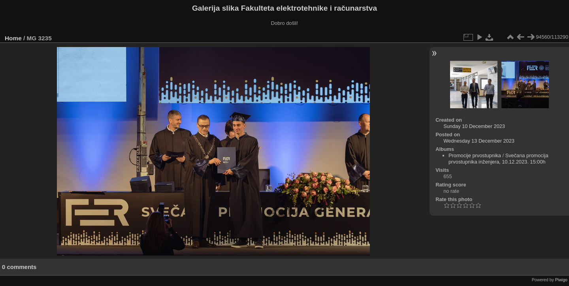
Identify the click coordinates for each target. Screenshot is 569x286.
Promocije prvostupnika (474, 155)
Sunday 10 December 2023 (474, 126)
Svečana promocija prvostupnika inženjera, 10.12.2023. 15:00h (498, 158)
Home (13, 38)
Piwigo (561, 279)
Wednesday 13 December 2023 (478, 141)
